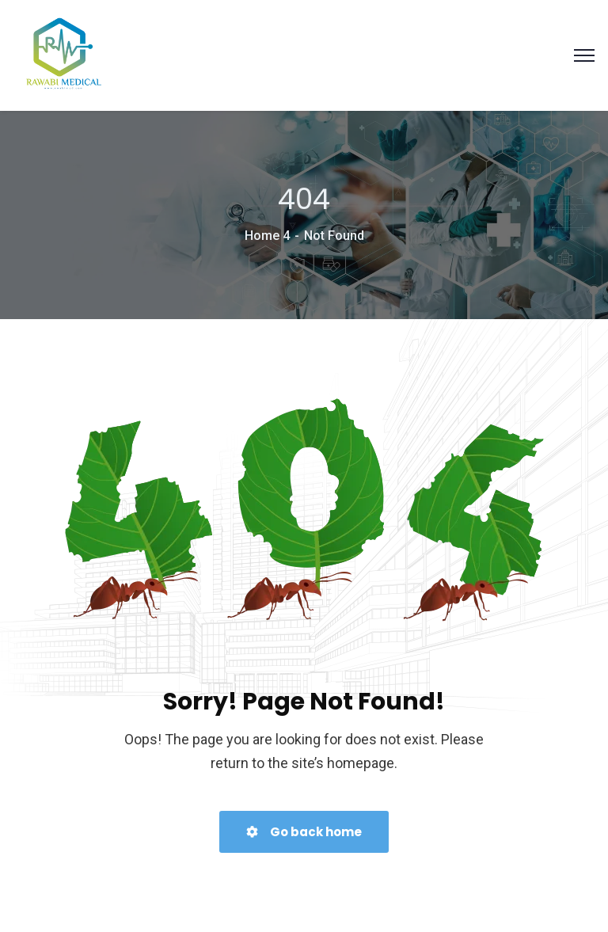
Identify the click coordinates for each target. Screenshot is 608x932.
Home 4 (267, 235)
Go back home (304, 832)
